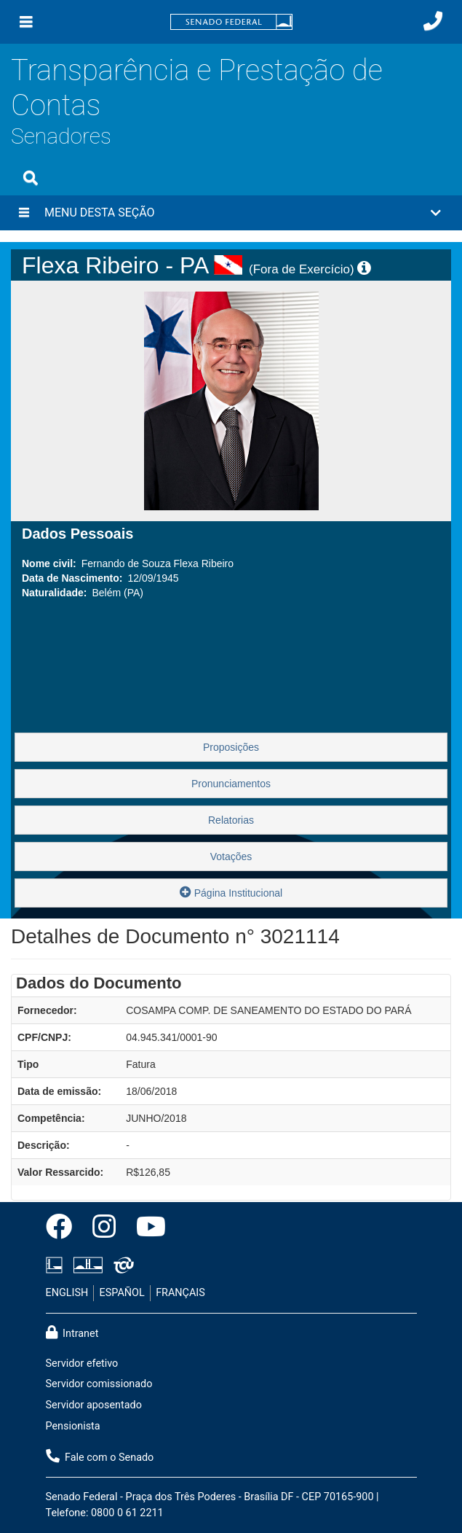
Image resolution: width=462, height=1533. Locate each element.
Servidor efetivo (82, 1363)
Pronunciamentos (231, 783)
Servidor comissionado (99, 1384)
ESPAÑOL (122, 1293)
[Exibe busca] (30, 177)
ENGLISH (67, 1293)
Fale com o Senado (100, 1456)
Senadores (61, 136)
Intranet (72, 1332)
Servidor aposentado (94, 1405)
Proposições (231, 747)
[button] (231, 212)
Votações (231, 856)
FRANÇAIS (180, 1293)
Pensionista (73, 1426)
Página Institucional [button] (231, 892)
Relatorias (231, 820)
